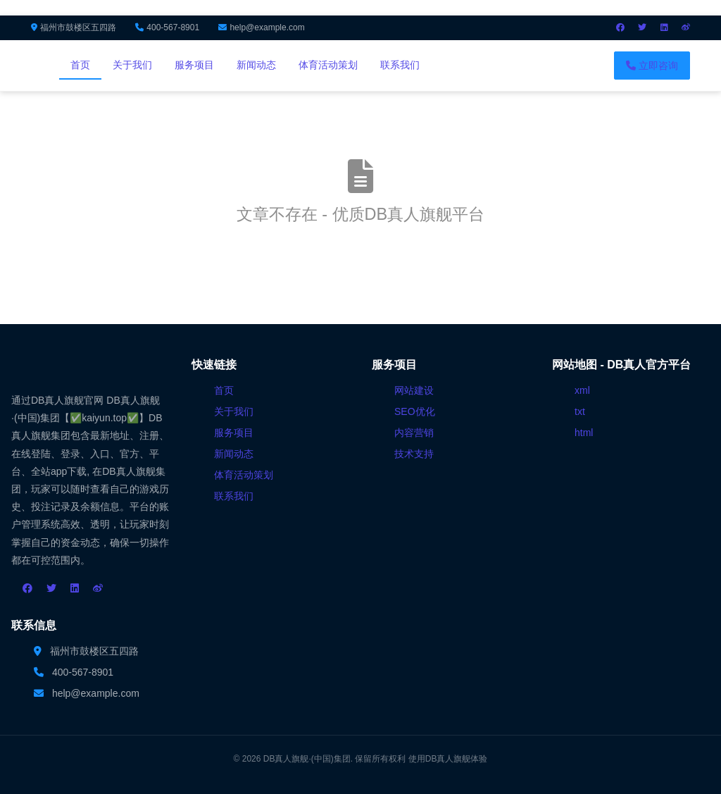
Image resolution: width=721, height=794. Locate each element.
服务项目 (194, 64)
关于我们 (132, 64)
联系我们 (400, 64)
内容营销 (414, 432)
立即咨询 (652, 65)
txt (580, 411)
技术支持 (414, 453)
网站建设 (414, 390)
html (584, 432)
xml (582, 390)
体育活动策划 (328, 64)
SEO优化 (414, 411)
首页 (80, 64)
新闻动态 (256, 64)
